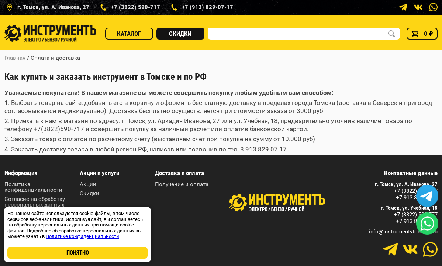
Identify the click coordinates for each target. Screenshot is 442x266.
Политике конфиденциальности (82, 236)
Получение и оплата (181, 184)
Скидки (180, 33)
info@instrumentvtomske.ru (403, 232)
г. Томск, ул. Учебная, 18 (409, 208)
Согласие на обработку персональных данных (34, 202)
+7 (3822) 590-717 (416, 191)
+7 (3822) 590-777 (416, 215)
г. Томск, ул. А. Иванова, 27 (406, 184)
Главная (14, 58)
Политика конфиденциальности (33, 187)
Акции (88, 184)
